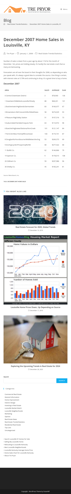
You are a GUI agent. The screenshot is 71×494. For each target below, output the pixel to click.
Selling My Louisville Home (13, 442)
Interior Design (10, 403)
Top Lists (8, 427)
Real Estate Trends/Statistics (50, 53)
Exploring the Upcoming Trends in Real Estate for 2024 (35, 366)
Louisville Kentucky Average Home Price (18, 450)
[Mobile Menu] (64, 9)
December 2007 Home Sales (17, 181)
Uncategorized (10, 430)
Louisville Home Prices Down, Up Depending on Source (35, 307)
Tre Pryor (10, 53)
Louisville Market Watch (13, 408)
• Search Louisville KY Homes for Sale (17, 439)
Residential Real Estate (13, 425)
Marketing (8, 414)
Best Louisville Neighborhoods (15, 447)
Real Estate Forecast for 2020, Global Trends (35, 227)
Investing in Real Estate (13, 405)
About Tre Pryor (10, 455)
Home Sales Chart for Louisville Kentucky (19, 453)
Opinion (7, 416)
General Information (12, 397)
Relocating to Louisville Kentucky (16, 445)
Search (6, 377)
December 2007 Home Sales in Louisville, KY (45, 24)
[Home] (4, 24)
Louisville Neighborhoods (14, 411)
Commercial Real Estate (13, 394)
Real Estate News (11, 419)
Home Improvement (12, 400)
